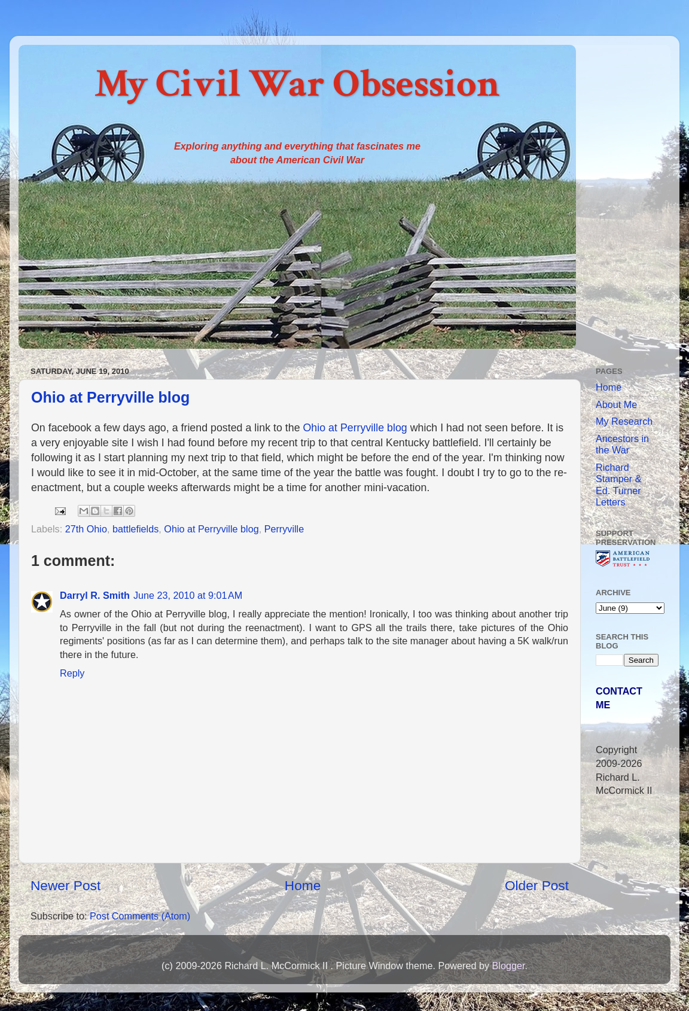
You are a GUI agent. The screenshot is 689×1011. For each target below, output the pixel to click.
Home (303, 885)
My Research (624, 421)
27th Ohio (86, 528)
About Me (616, 404)
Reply (72, 673)
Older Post (537, 885)
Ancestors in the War (622, 444)
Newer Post (65, 885)
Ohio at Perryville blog (110, 397)
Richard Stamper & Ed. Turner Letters (618, 484)
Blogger (508, 965)
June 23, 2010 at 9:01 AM (187, 595)
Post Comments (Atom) (140, 915)
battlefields (135, 528)
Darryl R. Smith (95, 595)
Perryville (284, 528)
